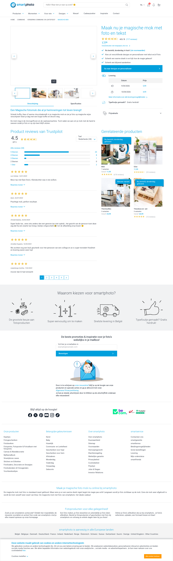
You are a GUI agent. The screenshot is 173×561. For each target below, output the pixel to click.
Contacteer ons (137, 437)
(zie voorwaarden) (137, 50)
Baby (48, 440)
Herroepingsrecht (95, 450)
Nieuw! (76, 13)
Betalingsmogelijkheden (140, 446)
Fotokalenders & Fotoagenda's (16, 468)
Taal (80, 136)
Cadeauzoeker (89, 13)
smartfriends (136, 459)
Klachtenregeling (95, 453)
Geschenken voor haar (55, 450)
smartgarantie (136, 440)
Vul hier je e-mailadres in (68, 344)
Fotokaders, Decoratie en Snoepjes (18, 465)
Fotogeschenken (10, 440)
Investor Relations (95, 472)
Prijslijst (91, 466)
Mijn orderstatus (137, 456)
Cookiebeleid (93, 463)
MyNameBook (9, 455)
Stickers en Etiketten (12, 461)
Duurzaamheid (94, 440)
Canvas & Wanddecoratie (14, 452)
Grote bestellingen (138, 450)
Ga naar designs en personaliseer (117, 69)
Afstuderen (50, 456)
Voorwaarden (93, 446)
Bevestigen (63, 354)
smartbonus (136, 443)
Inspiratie (104, 13)
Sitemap (91, 443)
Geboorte (50, 469)
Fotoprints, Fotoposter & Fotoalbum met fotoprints (20, 447)
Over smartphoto (95, 437)
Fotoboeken (8, 443)
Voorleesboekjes (11, 471)
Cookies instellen (20, 556)
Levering (134, 453)
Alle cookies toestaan (153, 556)
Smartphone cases (11, 458)
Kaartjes (7, 437)
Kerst (48, 437)
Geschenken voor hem (55, 453)
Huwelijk (49, 443)
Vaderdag (50, 463)
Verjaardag (50, 466)
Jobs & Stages (94, 469)
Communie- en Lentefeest (56, 446)
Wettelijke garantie (96, 456)
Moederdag (50, 459)
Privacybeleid (93, 459)
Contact (116, 13)
